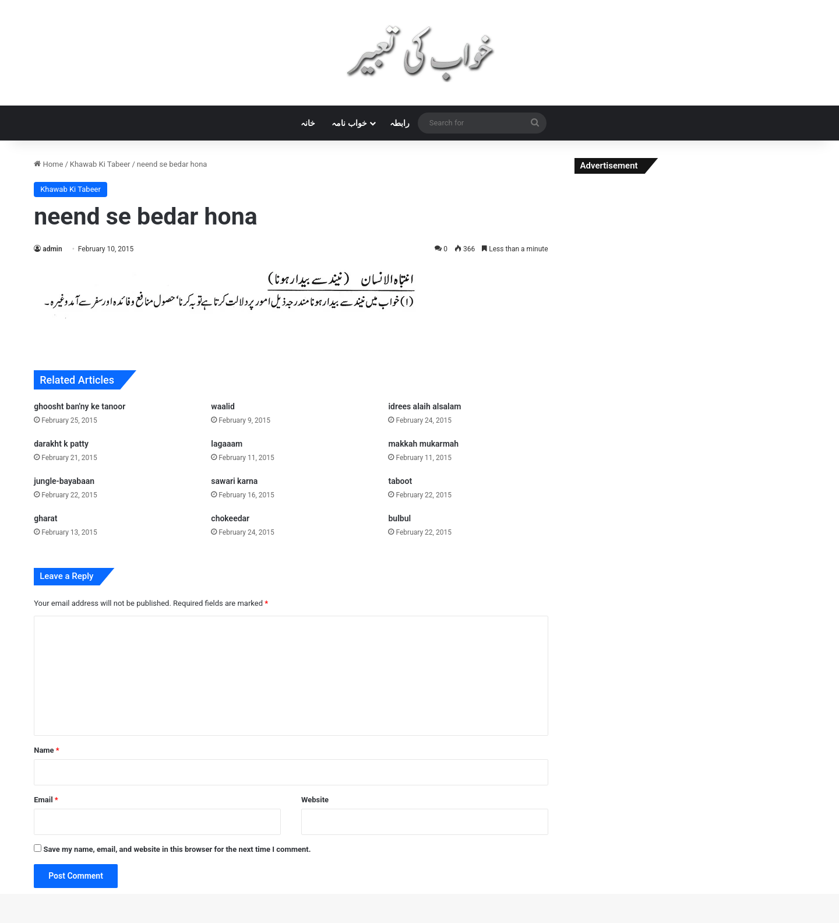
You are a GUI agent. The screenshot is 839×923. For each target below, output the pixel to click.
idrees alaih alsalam (424, 406)
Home (48, 164)
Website (315, 799)
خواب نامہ (349, 123)
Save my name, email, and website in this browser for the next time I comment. (177, 849)
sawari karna (234, 481)
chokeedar (230, 518)
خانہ (308, 123)
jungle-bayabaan (64, 481)
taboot (400, 481)
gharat (45, 518)
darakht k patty (61, 443)
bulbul (399, 518)
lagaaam (226, 443)
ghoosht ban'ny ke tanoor (79, 406)
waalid (223, 406)
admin (52, 249)
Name (46, 750)
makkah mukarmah (423, 443)
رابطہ (400, 123)
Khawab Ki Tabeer (100, 164)
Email (46, 799)
